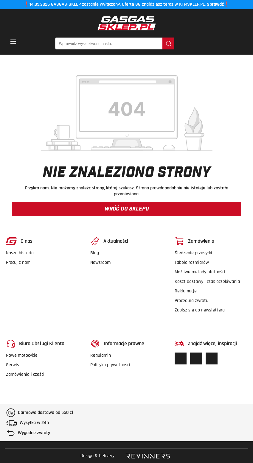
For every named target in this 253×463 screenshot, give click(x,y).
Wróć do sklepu (127, 209)
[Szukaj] (168, 43)
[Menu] (13, 44)
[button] (243, 43)
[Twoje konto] (232, 43)
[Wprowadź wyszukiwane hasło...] (109, 43)
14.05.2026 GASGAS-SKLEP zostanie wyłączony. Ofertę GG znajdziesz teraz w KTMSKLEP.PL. (127, 4)
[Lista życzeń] (213, 44)
